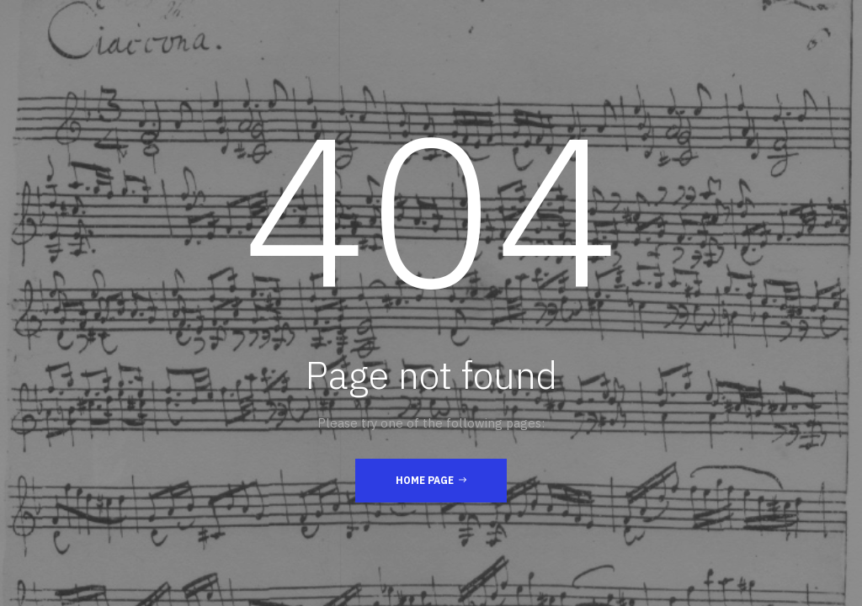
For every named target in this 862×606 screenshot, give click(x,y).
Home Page (431, 479)
